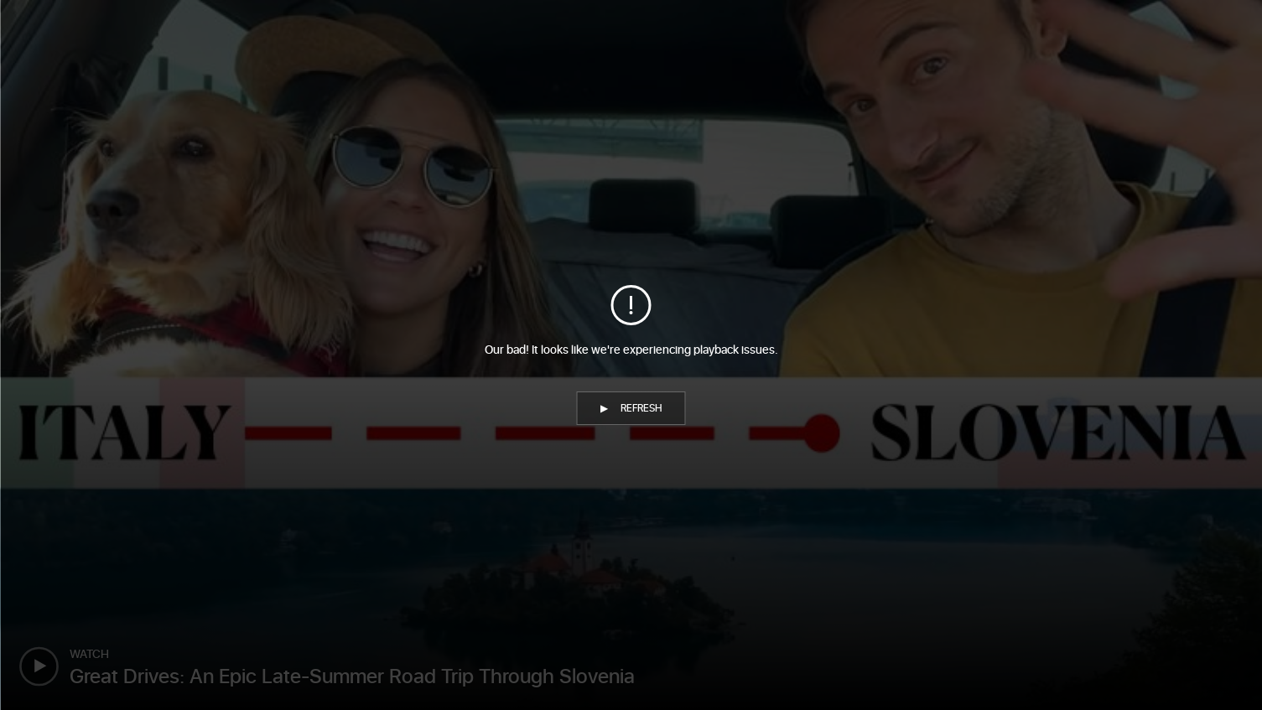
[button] (631, 408)
